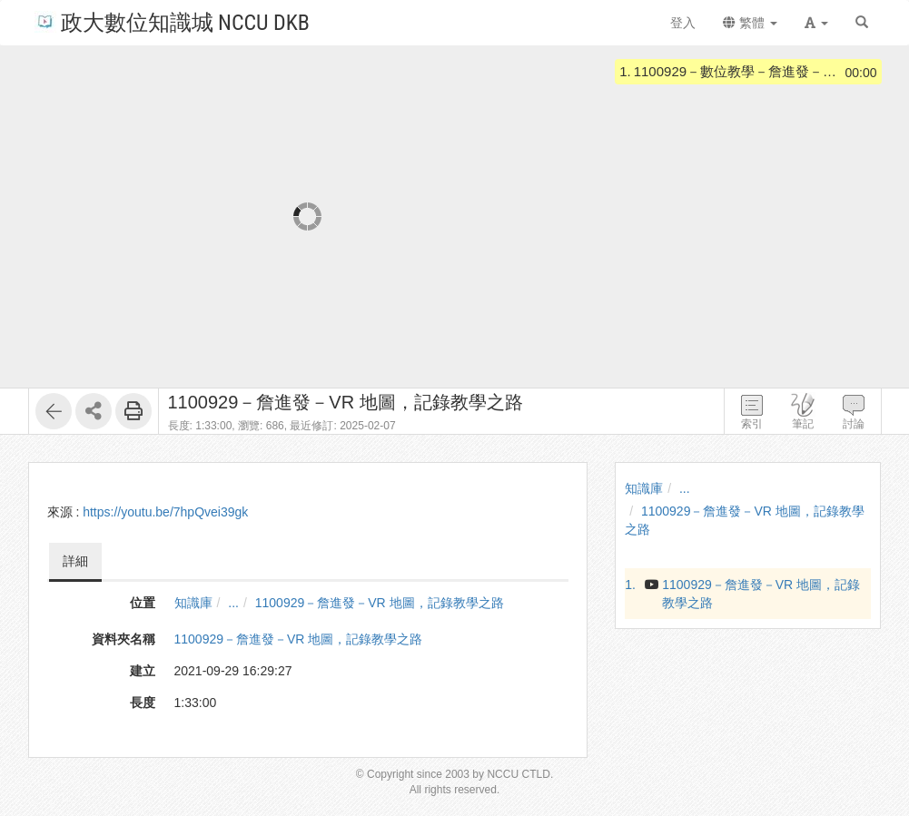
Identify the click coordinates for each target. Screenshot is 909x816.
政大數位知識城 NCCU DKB (172, 21)
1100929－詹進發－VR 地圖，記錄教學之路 (379, 602)
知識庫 (193, 602)
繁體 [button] (750, 22)
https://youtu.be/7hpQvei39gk (165, 512)
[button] (816, 22)
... (233, 602)
